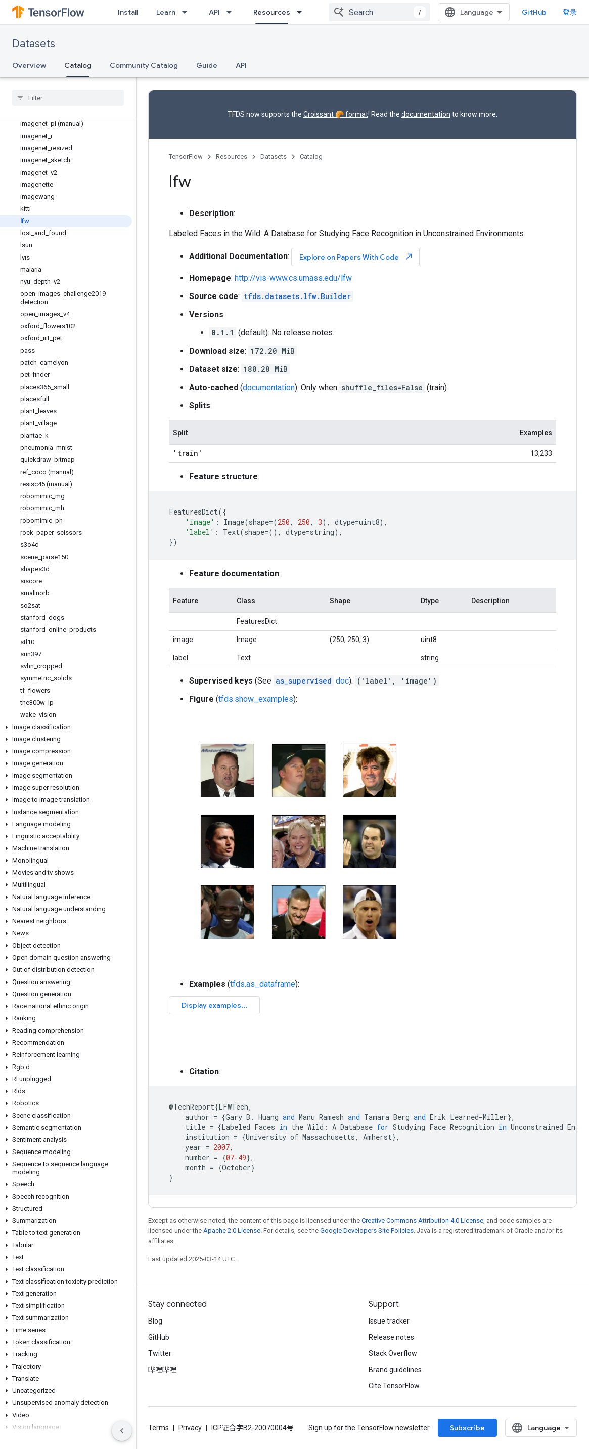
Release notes (391, 1337)
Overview (29, 65)
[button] (66, 727)
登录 (570, 12)
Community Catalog (144, 65)
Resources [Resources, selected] (271, 12)
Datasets (33, 43)
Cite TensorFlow (394, 1386)
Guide (206, 65)
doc (311, 680)
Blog (155, 1321)
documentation (425, 114)
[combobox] (379, 12)
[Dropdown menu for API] (232, 12)
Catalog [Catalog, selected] (78, 65)
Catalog (311, 156)
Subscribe (467, 1427)
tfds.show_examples (255, 699)
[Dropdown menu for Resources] (302, 12)
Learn (165, 12)
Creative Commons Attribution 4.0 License (422, 1220)
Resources (231, 156)
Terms (158, 1428)
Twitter (159, 1353)
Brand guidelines (395, 1370)
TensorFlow (186, 156)
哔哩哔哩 (162, 1370)
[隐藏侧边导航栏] (122, 1431)
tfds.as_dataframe (262, 984)
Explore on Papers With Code (356, 257)
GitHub (534, 12)
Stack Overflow (393, 1353)
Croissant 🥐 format (335, 114)
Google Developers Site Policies (367, 1230)
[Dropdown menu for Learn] (187, 12)
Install (128, 12)
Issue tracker (389, 1321)
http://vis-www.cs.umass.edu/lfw (293, 278)
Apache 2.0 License (231, 1230)
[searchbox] (68, 98)
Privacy (190, 1428)
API (214, 12)
